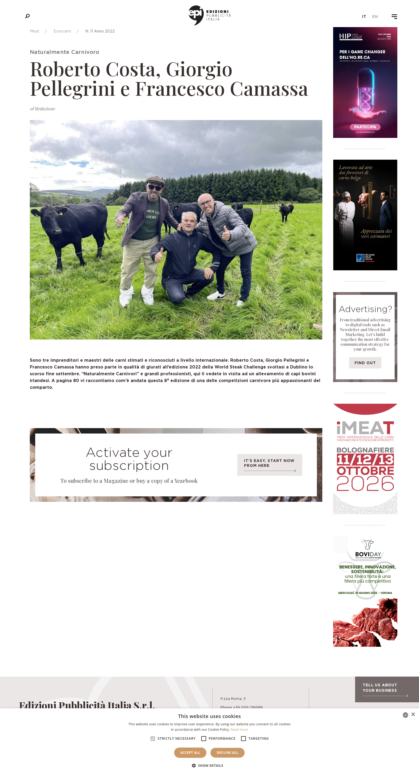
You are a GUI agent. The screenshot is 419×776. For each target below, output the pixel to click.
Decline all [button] (227, 752)
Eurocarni (62, 31)
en (375, 16)
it (364, 16)
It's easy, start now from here (269, 466)
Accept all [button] (190, 752)
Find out (365, 363)
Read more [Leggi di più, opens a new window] (239, 729)
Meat (34, 31)
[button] (209, 765)
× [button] (413, 715)
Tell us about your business (385, 690)
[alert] (209, 742)
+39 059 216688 (248, 707)
